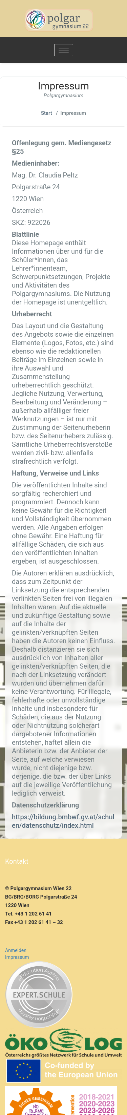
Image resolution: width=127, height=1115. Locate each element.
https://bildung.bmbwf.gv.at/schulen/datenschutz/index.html (63, 821)
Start (46, 113)
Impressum (17, 957)
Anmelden (15, 950)
